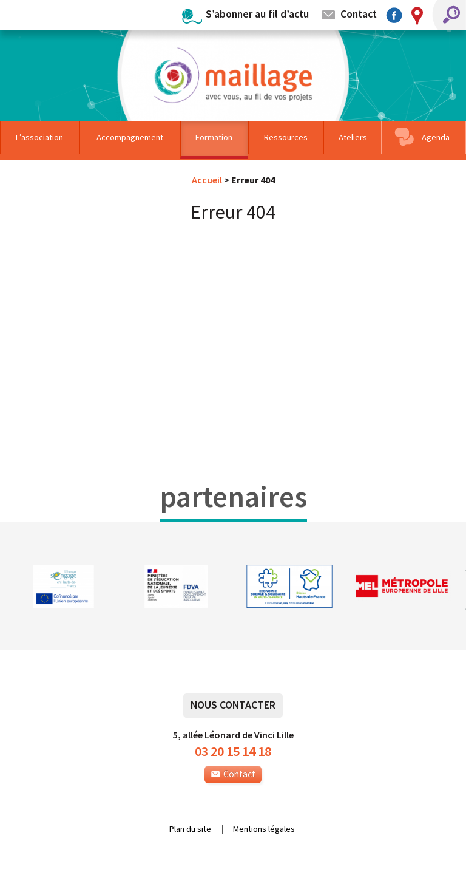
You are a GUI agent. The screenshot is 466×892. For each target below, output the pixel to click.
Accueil (207, 180)
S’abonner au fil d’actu (257, 13)
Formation (213, 137)
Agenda (436, 137)
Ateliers (353, 137)
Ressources (286, 137)
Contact (358, 13)
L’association (39, 137)
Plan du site (190, 829)
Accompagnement (129, 137)
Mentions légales (264, 829)
